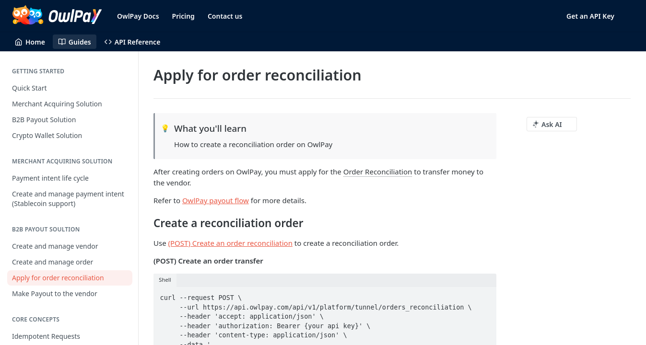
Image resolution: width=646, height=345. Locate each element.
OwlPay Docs (138, 16)
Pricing (183, 16)
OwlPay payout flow (215, 200)
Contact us (225, 16)
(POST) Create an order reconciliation (230, 243)
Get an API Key (590, 16)
